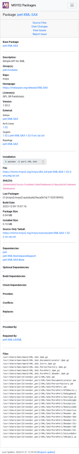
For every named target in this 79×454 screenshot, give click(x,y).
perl (5, 252)
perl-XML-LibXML (12, 339)
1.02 (5, 127)
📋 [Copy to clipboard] (42, 161)
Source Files (39, 22)
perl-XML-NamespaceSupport (19, 256)
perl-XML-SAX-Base (13, 259)
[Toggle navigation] (72, 5)
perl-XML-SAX (27, 15)
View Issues (39, 30)
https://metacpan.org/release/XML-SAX (25, 87)
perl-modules (10, 70)
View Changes (39, 26)
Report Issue (40, 34)
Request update (46, 452)
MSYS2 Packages (19, 5)
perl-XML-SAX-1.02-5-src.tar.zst (27, 135)
